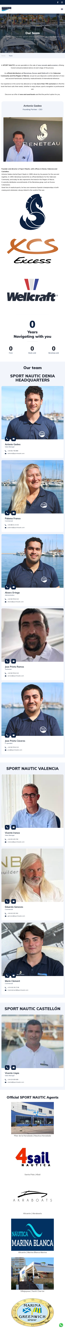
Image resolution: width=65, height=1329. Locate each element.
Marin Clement (12, 981)
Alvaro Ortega (12, 592)
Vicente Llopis (12, 1073)
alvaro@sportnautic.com (14, 602)
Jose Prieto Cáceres (15, 740)
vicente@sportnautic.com (14, 1082)
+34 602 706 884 (11, 451)
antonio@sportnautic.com (14, 453)
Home (3, 56)
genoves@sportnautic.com (15, 916)
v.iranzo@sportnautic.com (14, 842)
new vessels (42, 65)
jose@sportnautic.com (13, 750)
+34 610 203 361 (11, 913)
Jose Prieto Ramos (14, 666)
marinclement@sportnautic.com (16, 990)
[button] (62, 9)
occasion (54, 65)
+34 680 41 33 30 (12, 525)
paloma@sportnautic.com (15, 527)
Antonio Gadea (12, 444)
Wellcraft (44, 73)
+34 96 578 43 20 (12, 599)
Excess (34, 73)
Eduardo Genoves (14, 907)
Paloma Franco (13, 518)
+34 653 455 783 (11, 839)
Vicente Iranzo (12, 832)
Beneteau (27, 73)
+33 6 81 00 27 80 (12, 987)
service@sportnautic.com (14, 676)
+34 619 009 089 (11, 1079)
